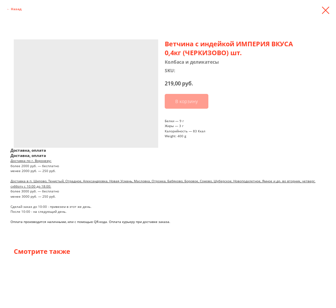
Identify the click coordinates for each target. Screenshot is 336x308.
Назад (16, 9)
